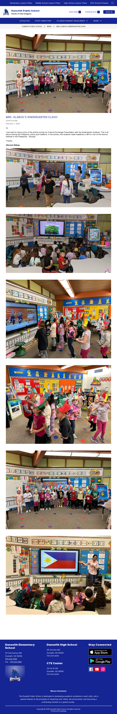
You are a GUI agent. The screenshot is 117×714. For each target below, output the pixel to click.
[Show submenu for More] (96, 21)
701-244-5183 (16, 662)
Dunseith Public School (32, 26)
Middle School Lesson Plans (48, 3)
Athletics (25, 21)
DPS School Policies (99, 3)
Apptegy (63, 711)
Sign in (109, 12)
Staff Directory (43, 21)
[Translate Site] (92, 12)
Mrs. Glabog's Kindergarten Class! (71, 26)
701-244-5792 (11, 659)
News (49, 26)
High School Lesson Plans (75, 3)
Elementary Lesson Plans (21, 3)
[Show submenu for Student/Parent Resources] (71, 21)
